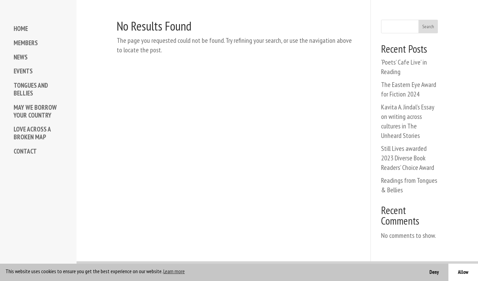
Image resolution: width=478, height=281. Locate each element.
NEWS (21, 57)
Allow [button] (463, 272)
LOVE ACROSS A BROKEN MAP (32, 133)
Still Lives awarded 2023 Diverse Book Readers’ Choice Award (407, 158)
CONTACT (25, 151)
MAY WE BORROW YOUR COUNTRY (35, 111)
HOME (21, 29)
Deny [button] (434, 272)
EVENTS (23, 71)
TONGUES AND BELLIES (31, 89)
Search (428, 26)
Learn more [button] (174, 271)
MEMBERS (26, 43)
